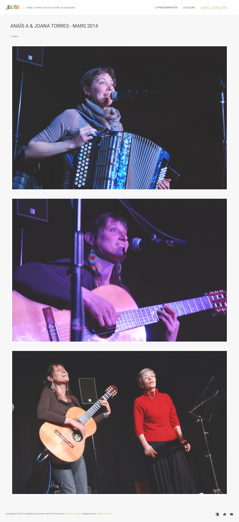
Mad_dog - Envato (72, 513)
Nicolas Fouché (104, 513)
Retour (15, 36)
